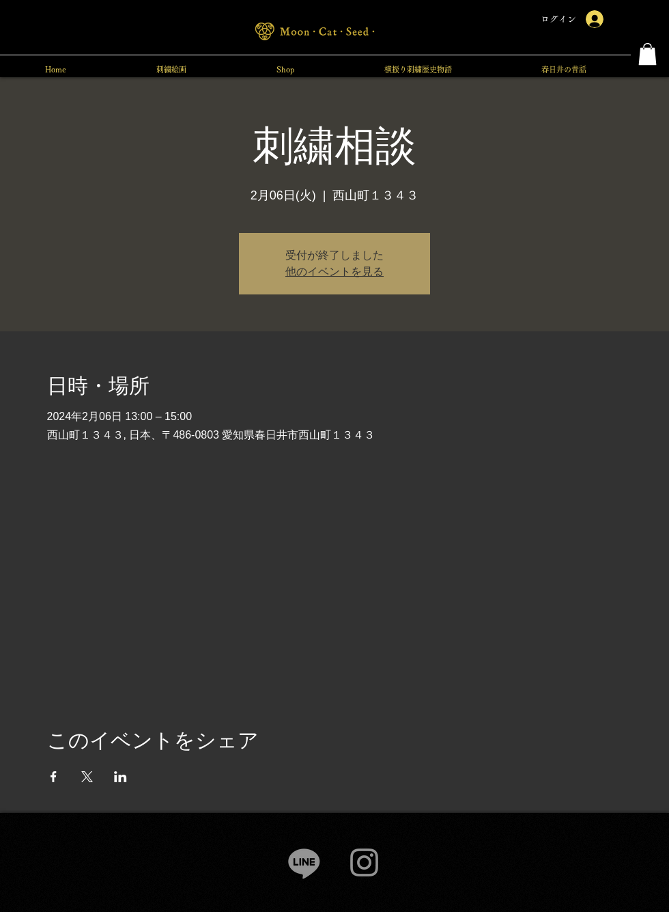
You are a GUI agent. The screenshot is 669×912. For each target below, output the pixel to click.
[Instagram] (364, 862)
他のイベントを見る (334, 271)
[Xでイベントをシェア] (87, 776)
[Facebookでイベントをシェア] (53, 776)
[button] (647, 54)
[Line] (304, 862)
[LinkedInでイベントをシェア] (120, 776)
